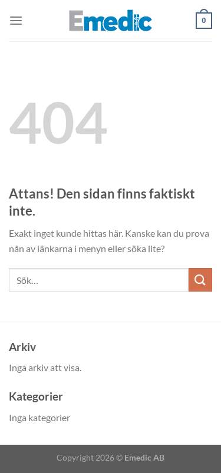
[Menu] (16, 20)
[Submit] (200, 279)
